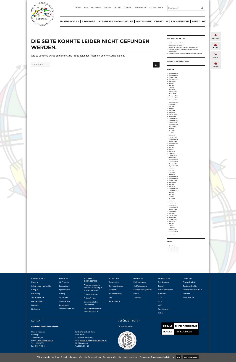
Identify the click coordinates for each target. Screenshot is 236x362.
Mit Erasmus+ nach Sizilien (176, 43)
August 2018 (172, 211)
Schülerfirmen (64, 297)
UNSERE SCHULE (69, 21)
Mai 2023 (171, 133)
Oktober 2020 (173, 180)
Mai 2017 (171, 225)
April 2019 (172, 199)
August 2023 (172, 126)
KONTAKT (128, 8)
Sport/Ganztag (163, 309)
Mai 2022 (171, 149)
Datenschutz (190, 357)
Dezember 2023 (173, 118)
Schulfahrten (113, 290)
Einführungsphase (140, 282)
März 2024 (172, 112)
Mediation (186, 294)
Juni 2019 (171, 194)
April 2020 (172, 186)
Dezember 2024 (173, 96)
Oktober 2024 (173, 100)
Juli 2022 (171, 145)
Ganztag (62, 294)
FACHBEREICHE (180, 21)
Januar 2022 (172, 157)
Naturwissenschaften (165, 290)
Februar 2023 (173, 137)
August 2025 (172, 81)
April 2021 (172, 172)
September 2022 (173, 143)
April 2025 (172, 89)
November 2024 (173, 98)
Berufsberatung (188, 297)
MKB (160, 301)
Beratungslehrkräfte (190, 286)
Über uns (34, 282)
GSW (160, 297)
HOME (78, 8)
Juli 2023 (171, 129)
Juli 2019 (171, 192)
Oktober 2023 (173, 122)
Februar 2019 (173, 203)
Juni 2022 (171, 147)
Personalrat (35, 305)
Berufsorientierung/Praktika (143, 290)
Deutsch (161, 286)
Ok (178, 357)
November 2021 (173, 161)
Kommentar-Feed (174, 250)
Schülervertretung (37, 297)
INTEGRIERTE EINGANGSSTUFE (115, 21)
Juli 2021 (171, 168)
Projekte (136, 294)
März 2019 (172, 201)
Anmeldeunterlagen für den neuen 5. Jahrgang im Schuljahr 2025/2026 (93, 287)
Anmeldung (138, 297)
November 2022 (173, 139)
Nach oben (215, 36)
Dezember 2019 (173, 188)
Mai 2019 (171, 196)
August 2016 (172, 234)
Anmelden (172, 246)
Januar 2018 (172, 217)
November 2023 (173, 120)
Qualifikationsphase (140, 286)
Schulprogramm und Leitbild (41, 286)
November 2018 (173, 207)
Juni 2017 (171, 223)
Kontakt (215, 55)
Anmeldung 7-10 (114, 301)
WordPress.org (173, 252)
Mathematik (162, 294)
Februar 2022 (173, 155)
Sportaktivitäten (64, 290)
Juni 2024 (171, 106)
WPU (110, 297)
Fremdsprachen (163, 282)
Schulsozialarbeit (189, 282)
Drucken (215, 65)
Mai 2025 (171, 87)
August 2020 (172, 182)
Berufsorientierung (115, 294)
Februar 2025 (173, 91)
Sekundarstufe (114, 282)
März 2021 (172, 174)
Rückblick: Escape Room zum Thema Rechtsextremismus (185, 53)
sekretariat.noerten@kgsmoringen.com (93, 340)
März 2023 (172, 135)
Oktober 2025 (173, 77)
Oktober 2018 (173, 209)
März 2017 (172, 227)
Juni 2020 (171, 184)
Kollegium (34, 290)
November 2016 (173, 231)
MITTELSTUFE (144, 21)
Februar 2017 (173, 229)
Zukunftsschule (64, 301)
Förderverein (35, 309)
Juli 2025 (171, 83)
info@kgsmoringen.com (45, 340)
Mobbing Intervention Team (192, 290)
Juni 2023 (171, 131)
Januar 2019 (172, 205)
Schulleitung (35, 294)
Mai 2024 (171, 108)
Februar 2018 (173, 215)
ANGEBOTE (88, 21)
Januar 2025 (172, 94)
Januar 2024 (172, 116)
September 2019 (173, 190)
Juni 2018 (171, 213)
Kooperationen (64, 286)
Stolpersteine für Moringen (176, 45)
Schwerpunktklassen (91, 294)
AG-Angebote (64, 282)
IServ (86, 8)
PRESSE (107, 8)
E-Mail (215, 46)
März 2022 (172, 153)
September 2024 (173, 102)
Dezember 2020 (173, 176)
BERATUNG (198, 21)
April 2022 (172, 151)
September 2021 (173, 166)
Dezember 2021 (173, 159)
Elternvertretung (36, 301)
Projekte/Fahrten (90, 298)
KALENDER (96, 8)
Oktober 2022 (173, 141)
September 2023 (173, 124)
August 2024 (172, 104)
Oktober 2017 (173, 219)
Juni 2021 (171, 170)
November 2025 (173, 75)
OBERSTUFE (161, 21)
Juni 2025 (171, 85)
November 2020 (173, 178)
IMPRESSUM (141, 8)
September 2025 (173, 79)
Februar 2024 (173, 114)
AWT (160, 305)
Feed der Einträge (174, 248)
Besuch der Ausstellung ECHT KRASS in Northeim (183, 47)
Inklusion (161, 313)
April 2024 (172, 110)
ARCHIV (117, 8)
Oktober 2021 (173, 164)
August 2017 (172, 221)
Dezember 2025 (173, 73)
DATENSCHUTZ (156, 8)
